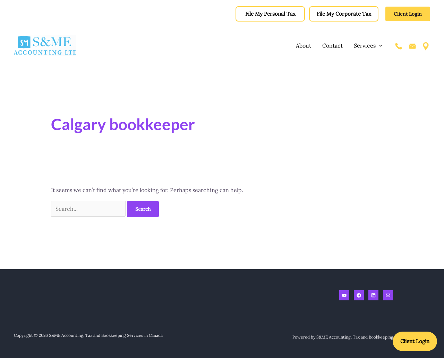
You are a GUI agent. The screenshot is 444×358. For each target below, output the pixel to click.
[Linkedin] (373, 295)
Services (368, 45)
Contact (332, 45)
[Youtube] (344, 295)
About (303, 45)
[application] (379, 45)
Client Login (414, 341)
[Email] (388, 295)
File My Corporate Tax (344, 13)
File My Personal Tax (270, 13)
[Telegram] (359, 295)
